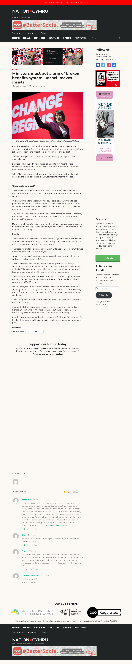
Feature (80, 38)
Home (16, 38)
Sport (67, 38)
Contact (44, 33)
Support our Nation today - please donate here (66, 2)
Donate (109, 258)
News (27, 38)
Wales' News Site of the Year (21, 17)
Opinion (39, 38)
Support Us (17, 33)
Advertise (31, 33)
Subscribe (104, 295)
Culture (53, 38)
